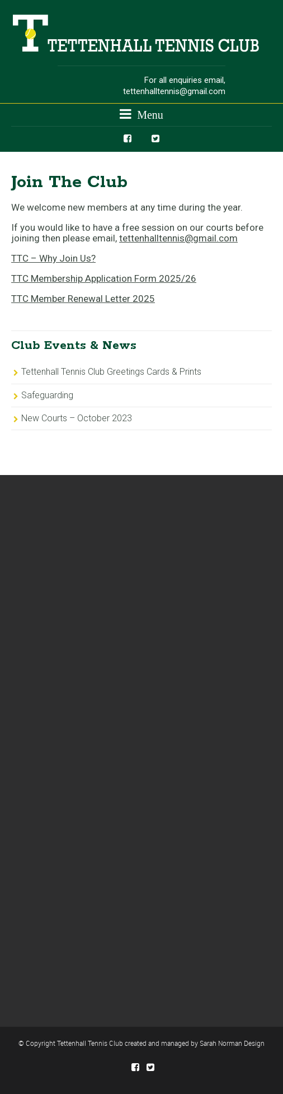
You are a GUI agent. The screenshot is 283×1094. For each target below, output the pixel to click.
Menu (141, 114)
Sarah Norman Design (232, 1043)
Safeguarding (47, 395)
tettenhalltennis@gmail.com (174, 91)
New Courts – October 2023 (76, 418)
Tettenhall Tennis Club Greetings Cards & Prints (111, 371)
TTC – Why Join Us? (53, 258)
